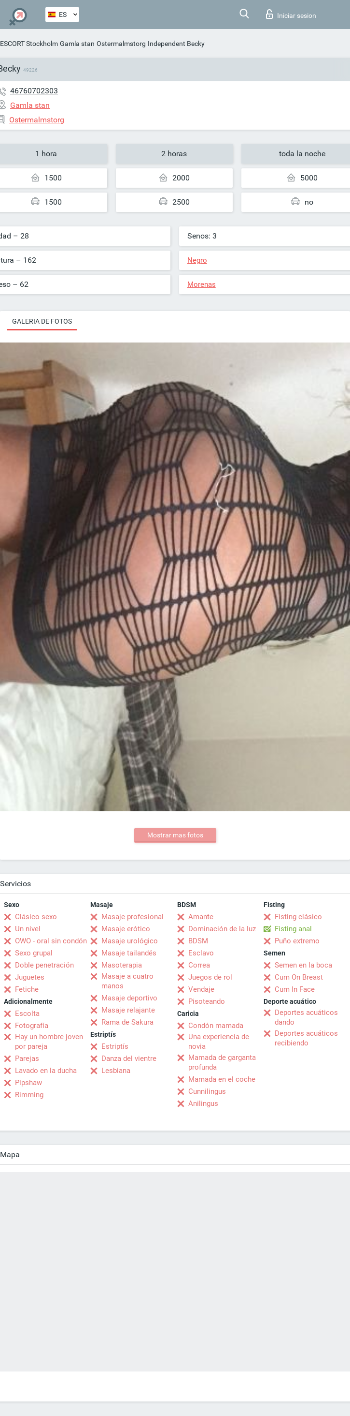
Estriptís (114, 1046)
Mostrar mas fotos (175, 835)
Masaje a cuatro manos (127, 981)
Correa (199, 965)
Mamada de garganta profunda (222, 1062)
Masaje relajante (128, 1010)
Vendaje (201, 989)
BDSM (198, 941)
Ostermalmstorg (121, 43)
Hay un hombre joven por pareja (49, 1041)
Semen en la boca (303, 965)
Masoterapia (121, 965)
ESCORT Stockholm (29, 43)
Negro (197, 260)
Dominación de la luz (222, 928)
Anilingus (203, 1103)
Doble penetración (44, 965)
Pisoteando (206, 1001)
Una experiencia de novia (218, 1041)
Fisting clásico (298, 916)
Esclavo (201, 953)
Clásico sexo (36, 916)
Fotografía (31, 1025)
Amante (200, 916)
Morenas (201, 284)
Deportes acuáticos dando (306, 1017)
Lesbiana (115, 1070)
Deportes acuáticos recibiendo (306, 1038)
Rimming (29, 1094)
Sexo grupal (34, 953)
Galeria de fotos (42, 321)
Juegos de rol (210, 977)
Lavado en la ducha (46, 1070)
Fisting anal (293, 928)
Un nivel (28, 928)
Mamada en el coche (221, 1079)
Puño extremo (297, 941)
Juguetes (29, 977)
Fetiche (27, 989)
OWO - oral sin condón (51, 941)
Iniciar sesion (291, 14)
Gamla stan (77, 43)
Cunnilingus (207, 1091)
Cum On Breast (299, 977)
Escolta (27, 1013)
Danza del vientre (128, 1058)
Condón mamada (215, 1025)
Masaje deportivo (129, 998)
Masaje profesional (132, 916)
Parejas (27, 1058)
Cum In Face (295, 989)
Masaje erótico (125, 928)
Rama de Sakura (127, 1022)
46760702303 (34, 90)
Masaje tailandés (128, 953)
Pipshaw (28, 1082)
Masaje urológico (129, 941)
